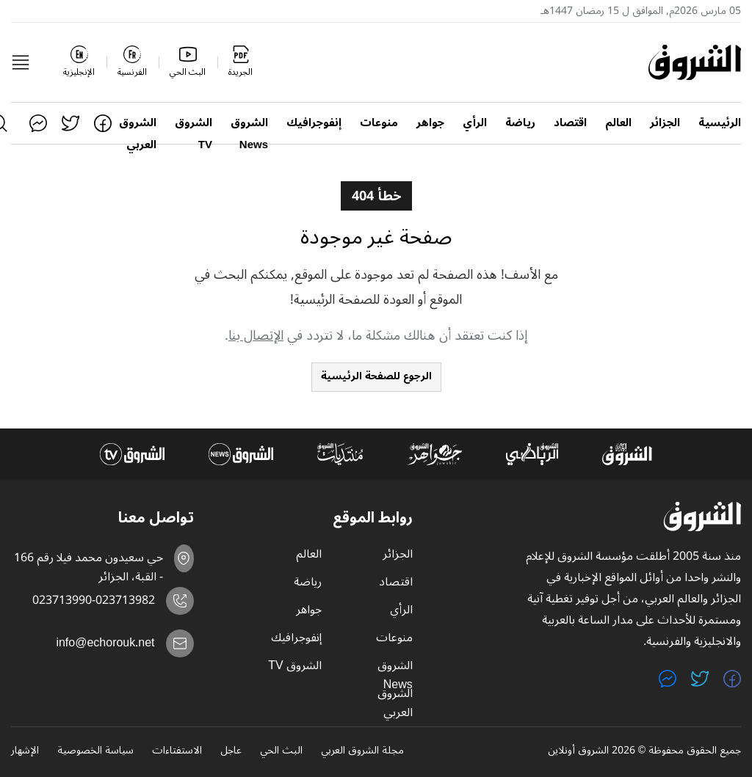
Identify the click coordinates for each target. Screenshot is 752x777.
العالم (618, 123)
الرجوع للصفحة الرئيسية (376, 376)
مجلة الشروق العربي (362, 751)
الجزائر (665, 123)
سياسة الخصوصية (95, 751)
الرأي (475, 123)
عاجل (231, 751)
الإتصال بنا (255, 335)
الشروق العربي (137, 123)
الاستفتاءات (177, 751)
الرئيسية (719, 123)
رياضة (520, 123)
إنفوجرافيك (313, 123)
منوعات (379, 123)
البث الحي (281, 751)
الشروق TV (193, 123)
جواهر (430, 123)
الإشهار (25, 751)
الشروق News (249, 123)
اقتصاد (570, 123)
